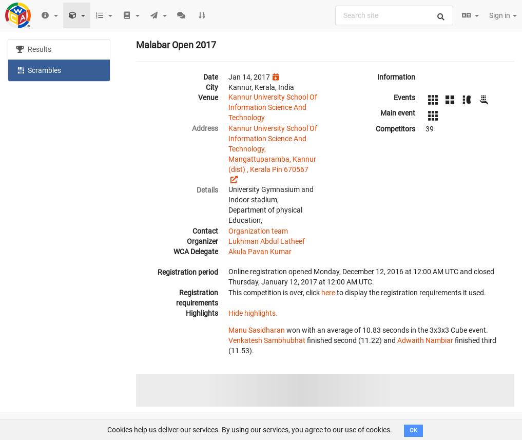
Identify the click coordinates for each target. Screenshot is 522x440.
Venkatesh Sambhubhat (266, 340)
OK (413, 430)
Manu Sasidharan (256, 330)
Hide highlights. (253, 313)
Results (33, 49)
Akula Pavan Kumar (260, 251)
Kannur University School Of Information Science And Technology (272, 107)
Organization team (258, 231)
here (328, 293)
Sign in (503, 15)
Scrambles (38, 69)
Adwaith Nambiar (425, 340)
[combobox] (394, 15)
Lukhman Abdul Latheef (266, 241)
